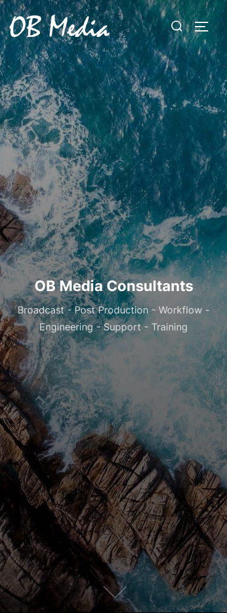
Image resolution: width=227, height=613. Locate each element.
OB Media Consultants (114, 286)
